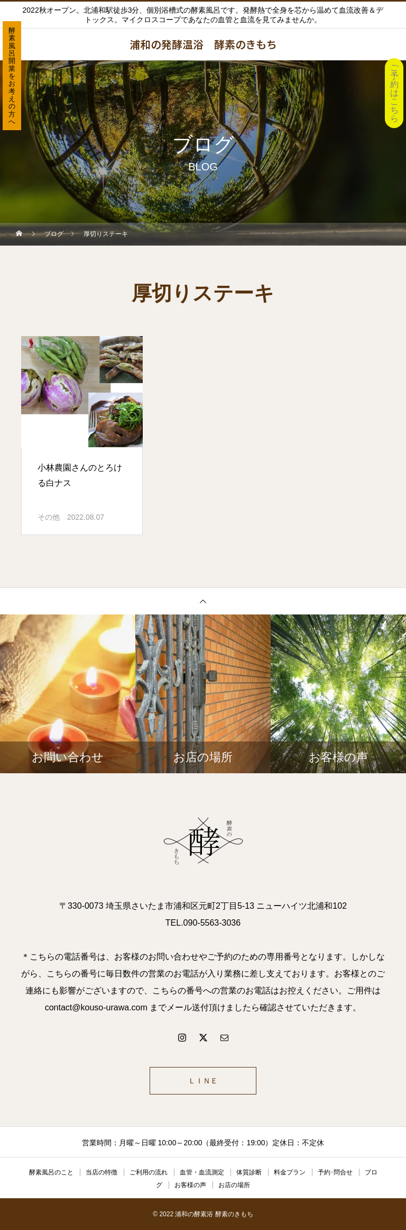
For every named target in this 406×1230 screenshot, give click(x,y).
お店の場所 (234, 1185)
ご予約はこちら (394, 93)
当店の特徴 (101, 1172)
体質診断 (249, 1172)
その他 (49, 517)
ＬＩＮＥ (203, 1081)
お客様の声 (190, 1185)
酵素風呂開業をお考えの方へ (11, 75)
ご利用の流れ (149, 1172)
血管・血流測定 (202, 1172)
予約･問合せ (335, 1172)
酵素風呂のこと (51, 1172)
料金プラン (290, 1172)
